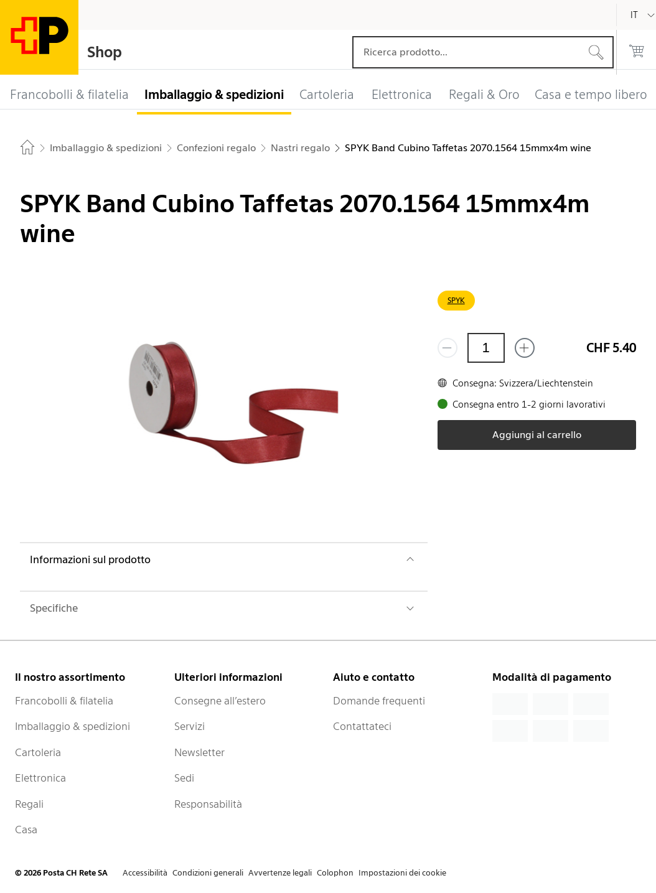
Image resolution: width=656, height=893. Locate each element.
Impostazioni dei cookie (402, 872)
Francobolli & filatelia (64, 700)
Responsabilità (208, 804)
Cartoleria (38, 752)
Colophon (335, 872)
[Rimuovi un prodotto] (447, 348)
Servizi (189, 726)
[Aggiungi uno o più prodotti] (525, 348)
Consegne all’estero (220, 700)
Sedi (184, 778)
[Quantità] (486, 348)
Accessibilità (145, 872)
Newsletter (199, 752)
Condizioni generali (207, 872)
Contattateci (362, 726)
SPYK (456, 300)
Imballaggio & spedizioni (72, 726)
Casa (26, 829)
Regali (29, 804)
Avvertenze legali (280, 872)
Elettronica (40, 778)
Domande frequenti (379, 700)
